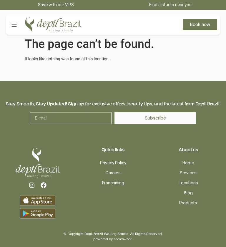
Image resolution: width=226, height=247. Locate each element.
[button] (14, 24)
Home (188, 162)
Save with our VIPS (56, 4)
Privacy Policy (113, 162)
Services (188, 172)
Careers (113, 172)
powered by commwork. (113, 239)
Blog (188, 192)
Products (188, 202)
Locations (188, 182)
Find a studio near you (170, 4)
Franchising (113, 182)
